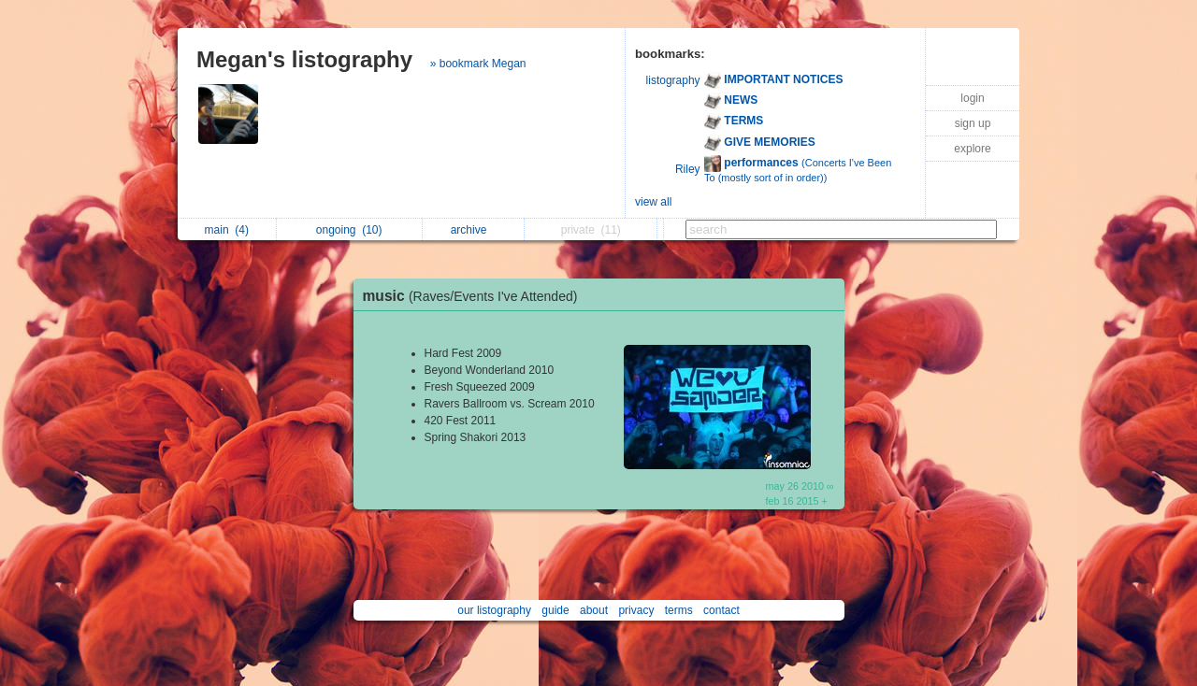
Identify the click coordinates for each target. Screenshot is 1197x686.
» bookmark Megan (478, 63)
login (972, 98)
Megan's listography (304, 59)
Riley (687, 169)
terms (679, 610)
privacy (636, 610)
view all (653, 201)
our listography (494, 610)
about (594, 610)
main (227, 229)
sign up (973, 123)
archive (474, 229)
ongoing (349, 229)
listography (673, 80)
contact (721, 610)
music (475, 296)
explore (972, 148)
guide (555, 610)
